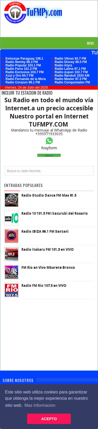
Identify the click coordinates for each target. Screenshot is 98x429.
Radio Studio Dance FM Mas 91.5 (48, 195)
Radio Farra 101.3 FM (21, 68)
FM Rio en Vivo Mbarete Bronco (48, 267)
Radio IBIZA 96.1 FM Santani (44, 231)
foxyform (49, 147)
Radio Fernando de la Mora (25, 79)
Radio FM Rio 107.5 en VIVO (43, 285)
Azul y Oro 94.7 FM (19, 75)
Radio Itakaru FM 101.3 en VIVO (47, 249)
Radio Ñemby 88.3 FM (21, 62)
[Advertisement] (51, 30)
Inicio (49, 155)
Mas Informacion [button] (40, 405)
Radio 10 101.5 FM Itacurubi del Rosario (54, 213)
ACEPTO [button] (49, 419)
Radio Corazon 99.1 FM (22, 82)
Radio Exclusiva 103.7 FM (24, 72)
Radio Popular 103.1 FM (23, 65)
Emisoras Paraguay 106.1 (24, 58)
